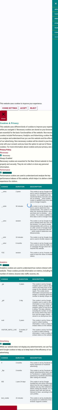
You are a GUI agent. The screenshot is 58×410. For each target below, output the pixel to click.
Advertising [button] (4, 341)
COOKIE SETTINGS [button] (9, 108)
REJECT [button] (33, 108)
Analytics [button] (3, 262)
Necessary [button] (4, 153)
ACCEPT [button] (23, 108)
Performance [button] (5, 170)
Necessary (6, 155)
